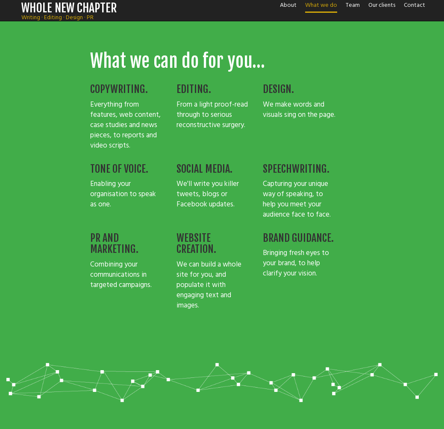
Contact (414, 5)
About (288, 5)
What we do (321, 5)
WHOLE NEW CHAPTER (69, 7)
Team (353, 5)
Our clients (381, 5)
